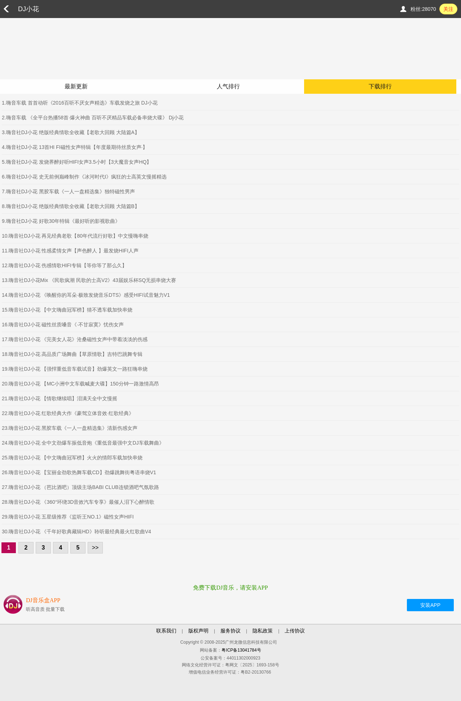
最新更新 (76, 86)
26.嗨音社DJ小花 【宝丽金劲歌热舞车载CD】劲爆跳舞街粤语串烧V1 (79, 472)
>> (95, 548)
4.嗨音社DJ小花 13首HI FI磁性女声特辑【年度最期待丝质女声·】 (75, 147)
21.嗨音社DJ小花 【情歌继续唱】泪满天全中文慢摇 (59, 398)
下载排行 (380, 86)
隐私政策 (263, 631)
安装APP (430, 605)
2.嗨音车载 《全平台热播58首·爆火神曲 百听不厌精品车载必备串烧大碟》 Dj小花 (93, 117)
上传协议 (295, 631)
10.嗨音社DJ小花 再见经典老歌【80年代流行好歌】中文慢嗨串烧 (75, 236)
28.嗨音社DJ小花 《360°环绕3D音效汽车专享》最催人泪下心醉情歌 (78, 502)
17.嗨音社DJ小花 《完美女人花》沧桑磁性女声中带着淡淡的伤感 (75, 339)
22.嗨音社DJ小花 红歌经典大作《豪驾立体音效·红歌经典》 (68, 413)
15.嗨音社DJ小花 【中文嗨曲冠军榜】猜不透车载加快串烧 (67, 310)
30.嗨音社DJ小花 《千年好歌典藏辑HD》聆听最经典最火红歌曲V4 (76, 531)
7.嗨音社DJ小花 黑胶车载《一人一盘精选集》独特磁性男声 (68, 191)
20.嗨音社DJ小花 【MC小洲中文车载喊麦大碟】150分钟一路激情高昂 (80, 384)
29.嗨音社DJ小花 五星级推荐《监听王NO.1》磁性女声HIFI (68, 517)
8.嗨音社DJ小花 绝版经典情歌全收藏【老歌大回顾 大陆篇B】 (71, 206)
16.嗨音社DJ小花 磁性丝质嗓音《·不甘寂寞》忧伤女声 (63, 324)
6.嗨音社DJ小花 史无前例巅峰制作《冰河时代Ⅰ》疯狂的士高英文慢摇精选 (84, 177)
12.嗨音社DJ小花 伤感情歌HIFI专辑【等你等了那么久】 (64, 265)
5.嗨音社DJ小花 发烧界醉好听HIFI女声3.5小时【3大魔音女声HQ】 (77, 162)
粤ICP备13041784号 (241, 650)
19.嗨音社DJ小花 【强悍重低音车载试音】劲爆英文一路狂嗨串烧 (75, 369)
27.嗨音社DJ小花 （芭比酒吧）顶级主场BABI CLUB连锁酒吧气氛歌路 (80, 487)
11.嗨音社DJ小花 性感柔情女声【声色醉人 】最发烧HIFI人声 (70, 250)
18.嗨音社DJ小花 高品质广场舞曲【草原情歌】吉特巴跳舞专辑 (72, 354)
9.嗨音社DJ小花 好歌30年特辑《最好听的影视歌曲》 (61, 221)
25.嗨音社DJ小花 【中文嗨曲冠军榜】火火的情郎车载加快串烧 (72, 457)
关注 (448, 9)
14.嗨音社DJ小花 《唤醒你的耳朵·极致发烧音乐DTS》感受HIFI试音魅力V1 (86, 295)
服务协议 (230, 631)
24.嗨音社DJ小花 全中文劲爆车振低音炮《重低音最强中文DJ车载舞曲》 (83, 443)
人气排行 (228, 86)
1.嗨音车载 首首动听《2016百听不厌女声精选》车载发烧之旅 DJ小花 (80, 103)
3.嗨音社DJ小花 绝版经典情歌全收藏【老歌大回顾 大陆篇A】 (71, 132)
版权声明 (198, 631)
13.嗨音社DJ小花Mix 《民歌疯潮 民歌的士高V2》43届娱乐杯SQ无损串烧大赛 (89, 280)
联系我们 (166, 631)
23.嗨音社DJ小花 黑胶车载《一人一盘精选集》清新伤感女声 (69, 428)
